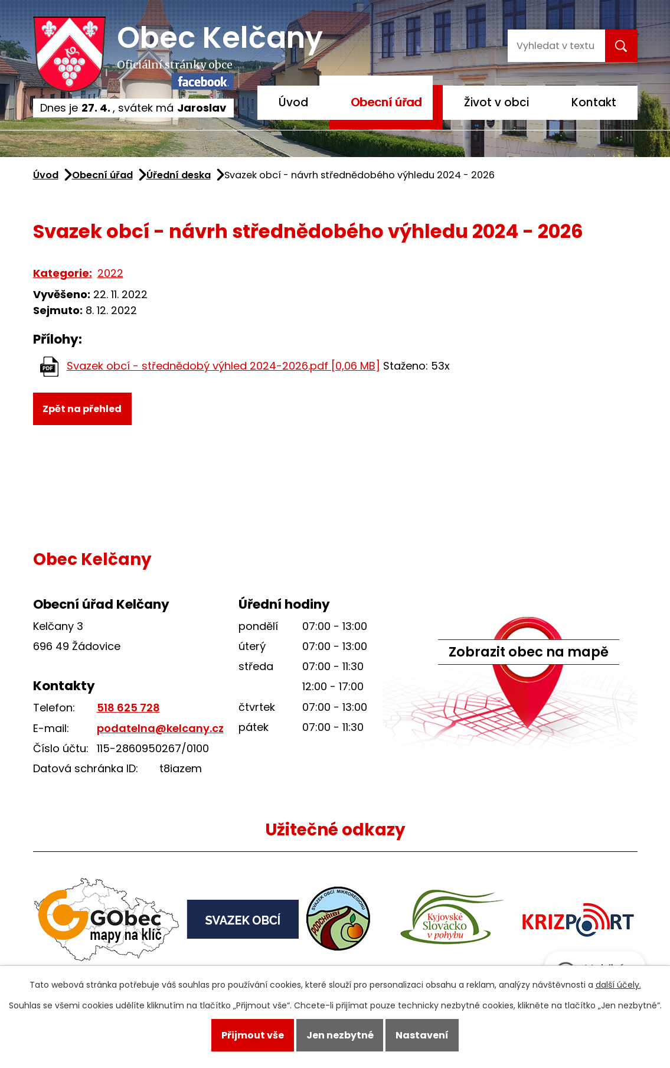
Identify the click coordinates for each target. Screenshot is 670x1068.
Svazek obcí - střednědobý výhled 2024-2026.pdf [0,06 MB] (223, 365)
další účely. (618, 985)
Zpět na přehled (82, 409)
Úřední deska (178, 175)
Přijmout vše (252, 1035)
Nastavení (422, 1035)
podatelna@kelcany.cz (160, 728)
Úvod (293, 102)
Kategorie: (62, 273)
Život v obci (496, 102)
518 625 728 (128, 707)
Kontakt (593, 102)
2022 (110, 273)
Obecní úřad (386, 102)
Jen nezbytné (340, 1035)
